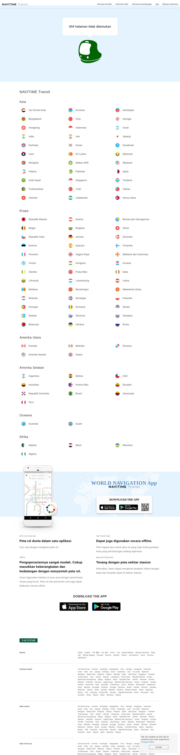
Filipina (109, 674)
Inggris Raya (108, 682)
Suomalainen (134, 655)
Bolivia (80, 692)
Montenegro (140, 685)
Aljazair (95, 695)
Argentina (149, 690)
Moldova (131, 685)
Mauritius (110, 695)
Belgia (100, 679)
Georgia (129, 669)
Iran (91, 672)
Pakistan (117, 674)
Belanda (87, 687)
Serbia (129, 687)
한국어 (112, 652)
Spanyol (81, 682)
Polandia (104, 687)
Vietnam (106, 677)
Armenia (95, 669)
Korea (113, 672)
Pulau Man (89, 685)
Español (116, 655)
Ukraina (90, 690)
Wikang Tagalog (89, 655)
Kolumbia (93, 692)
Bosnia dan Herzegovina (87, 679)
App (157, 4)
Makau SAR (91, 674)
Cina (122, 669)
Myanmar (145, 672)
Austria (149, 677)
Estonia (151, 679)
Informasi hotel (121, 4)
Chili (86, 692)
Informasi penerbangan (142, 4)
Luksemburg (114, 685)
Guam (88, 695)
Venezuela (144, 692)
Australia (81, 695)
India (86, 672)
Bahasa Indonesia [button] (170, 4)
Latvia (123, 685)
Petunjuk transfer (104, 4)
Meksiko (112, 690)
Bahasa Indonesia (142, 652)
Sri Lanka (136, 672)
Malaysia (101, 674)
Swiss (115, 679)
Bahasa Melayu (127, 652)
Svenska (150, 655)
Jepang (97, 672)
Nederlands (82, 658)
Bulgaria (108, 679)
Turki (92, 677)
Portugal (113, 687)
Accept (159, 747)
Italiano (124, 655)
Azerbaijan (104, 669)
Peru (152, 692)
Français (100, 655)
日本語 (80, 652)
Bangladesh (114, 669)
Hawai (141, 690)
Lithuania (104, 685)
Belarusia (81, 690)
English (87, 652)
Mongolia (81, 674)
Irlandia (80, 685)
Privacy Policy (147, 742)
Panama (120, 690)
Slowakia (153, 687)
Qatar (124, 674)
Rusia (97, 690)
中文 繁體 (95, 652)
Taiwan (98, 677)
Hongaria (145, 682)
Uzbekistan (115, 677)
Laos (129, 672)
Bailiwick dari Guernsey (123, 682)
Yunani (136, 682)
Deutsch (108, 655)
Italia (97, 685)
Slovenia (144, 687)
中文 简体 (104, 652)
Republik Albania (138, 677)
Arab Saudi (132, 674)
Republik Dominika (125, 692)
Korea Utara (125, 677)
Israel (80, 672)
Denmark (143, 679)
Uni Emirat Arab (84, 669)
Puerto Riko (103, 692)
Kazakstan (121, 672)
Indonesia (147, 669)
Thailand (151, 674)
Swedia (136, 687)
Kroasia (153, 682)
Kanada (104, 690)
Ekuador (113, 692)
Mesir (102, 695)
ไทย (118, 652)
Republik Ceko (124, 679)
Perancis (98, 682)
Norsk (143, 655)
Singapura (142, 674)
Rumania (121, 687)
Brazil (136, 692)
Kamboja (105, 672)
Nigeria (118, 695)
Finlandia (89, 682)
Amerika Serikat (131, 690)
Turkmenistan (83, 677)
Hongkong (138, 669)
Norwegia (95, 687)
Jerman (135, 679)
